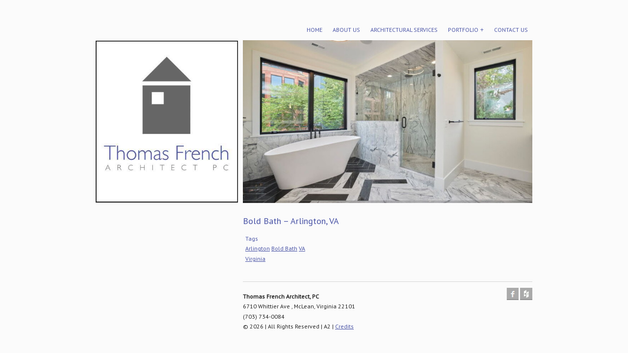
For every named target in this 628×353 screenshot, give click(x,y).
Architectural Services (404, 29)
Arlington (257, 248)
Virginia (255, 258)
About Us (346, 29)
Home (314, 29)
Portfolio (463, 29)
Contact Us (511, 29)
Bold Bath (284, 248)
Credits (344, 326)
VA (302, 248)
